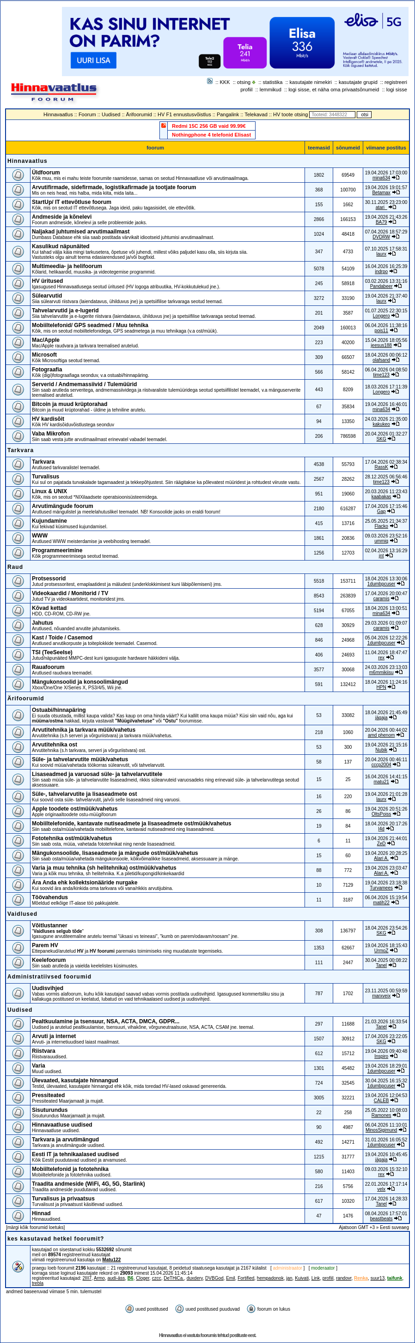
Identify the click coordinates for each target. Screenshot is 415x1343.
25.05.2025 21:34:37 (386, 521)
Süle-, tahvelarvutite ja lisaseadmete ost (84, 794)
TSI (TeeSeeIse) (52, 652)
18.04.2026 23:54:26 (386, 928)
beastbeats (381, 1218)
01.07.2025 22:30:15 (386, 310)
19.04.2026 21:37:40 (386, 295)
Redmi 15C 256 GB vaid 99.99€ (209, 126)
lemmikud (270, 89)
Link (315, 1278)
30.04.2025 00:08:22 (386, 960)
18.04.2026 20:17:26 (386, 823)
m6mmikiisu (381, 672)
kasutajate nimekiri (311, 82)
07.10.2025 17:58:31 (386, 248)
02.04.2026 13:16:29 (386, 550)
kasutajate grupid (358, 82)
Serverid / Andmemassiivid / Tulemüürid (84, 384)
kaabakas (381, 496)
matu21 (381, 781)
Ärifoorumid (139, 114)
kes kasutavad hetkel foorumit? (55, 1239)
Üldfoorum (46, 172)
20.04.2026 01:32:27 (386, 433)
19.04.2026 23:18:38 (386, 882)
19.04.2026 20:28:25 (386, 853)
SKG (381, 439)
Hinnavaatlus (58, 114)
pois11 (381, 330)
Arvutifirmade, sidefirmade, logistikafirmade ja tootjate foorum (114, 187)
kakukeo (381, 424)
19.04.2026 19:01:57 (386, 187)
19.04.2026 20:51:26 (386, 809)
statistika (273, 82)
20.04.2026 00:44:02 (386, 730)
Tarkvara (20, 450)
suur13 (378, 1278)
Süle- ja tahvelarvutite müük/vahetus (80, 759)
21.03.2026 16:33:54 (386, 1021)
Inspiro (381, 1056)
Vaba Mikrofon (51, 433)
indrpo (381, 271)
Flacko (381, 526)
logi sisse (396, 89)
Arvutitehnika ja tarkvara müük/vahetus (83, 730)
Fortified (246, 1278)
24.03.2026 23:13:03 (386, 667)
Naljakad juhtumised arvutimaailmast (80, 231)
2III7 (87, 1278)
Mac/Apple (46, 340)
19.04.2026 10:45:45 (386, 1154)
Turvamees (381, 887)
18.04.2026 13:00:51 (386, 608)
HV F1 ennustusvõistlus (184, 114)
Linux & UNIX (49, 491)
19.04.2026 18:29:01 (386, 1065)
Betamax (381, 192)
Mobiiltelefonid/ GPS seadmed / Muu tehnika (90, 325)
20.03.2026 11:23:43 (386, 491)
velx (381, 1189)
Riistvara (43, 1051)
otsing (243, 82)
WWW (40, 535)
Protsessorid (49, 578)
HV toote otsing (290, 114)
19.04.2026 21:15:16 (386, 744)
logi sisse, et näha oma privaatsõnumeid (333, 89)
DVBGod (214, 1278)
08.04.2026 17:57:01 (386, 1213)
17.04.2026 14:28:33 (386, 1198)
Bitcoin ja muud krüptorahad (69, 404)
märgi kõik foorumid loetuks (35, 1227)
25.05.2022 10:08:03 (386, 1110)
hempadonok (270, 1278)
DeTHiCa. (174, 1278)
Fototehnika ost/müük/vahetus (72, 838)
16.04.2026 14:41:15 (386, 776)
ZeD (381, 843)
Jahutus (42, 623)
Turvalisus (45, 476)
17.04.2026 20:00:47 (386, 593)
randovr (343, 1278)
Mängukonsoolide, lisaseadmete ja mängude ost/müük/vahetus (115, 853)
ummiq (381, 540)
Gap (381, 511)
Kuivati (302, 1278)
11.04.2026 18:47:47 (386, 652)
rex (381, 657)
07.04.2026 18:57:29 (386, 231)
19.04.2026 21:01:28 (386, 794)
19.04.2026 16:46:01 (386, 404)
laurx (381, 254)
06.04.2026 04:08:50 (386, 369)
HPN (381, 687)
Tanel (381, 965)
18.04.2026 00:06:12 (386, 355)
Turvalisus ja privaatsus (63, 1198)
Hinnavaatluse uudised (62, 1125)
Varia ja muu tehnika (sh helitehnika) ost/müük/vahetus (104, 868)
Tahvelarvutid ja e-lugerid (65, 310)
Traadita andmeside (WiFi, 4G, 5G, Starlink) (88, 1184)
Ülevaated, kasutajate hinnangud (75, 1080)
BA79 (381, 222)
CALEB (381, 1100)
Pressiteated (48, 1095)
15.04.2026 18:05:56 (386, 340)
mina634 (381, 177)
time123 (381, 374)
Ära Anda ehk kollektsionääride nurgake (84, 882)
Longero (381, 315)
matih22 (381, 902)
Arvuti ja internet (54, 1036)
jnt (381, 555)
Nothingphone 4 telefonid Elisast (211, 134)
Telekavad (256, 114)
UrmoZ (381, 950)
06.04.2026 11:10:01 (386, 1125)
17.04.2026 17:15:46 (386, 506)
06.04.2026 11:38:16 (386, 325)
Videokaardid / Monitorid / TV (70, 593)
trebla (37, 1283)
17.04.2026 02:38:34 (386, 462)
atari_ (381, 207)
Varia (38, 1065)
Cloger (142, 1278)
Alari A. (381, 858)
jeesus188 (381, 345)
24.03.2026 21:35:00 (386, 419)
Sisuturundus (49, 1110)
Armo (99, 1278)
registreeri (395, 82)
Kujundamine (49, 521)
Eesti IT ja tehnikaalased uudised (75, 1154)
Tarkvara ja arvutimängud (65, 1139)
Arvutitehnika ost (54, 744)
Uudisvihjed (47, 988)
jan (289, 1278)
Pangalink (228, 114)
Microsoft (44, 355)
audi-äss (116, 1278)
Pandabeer (381, 286)
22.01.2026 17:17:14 (386, 1184)
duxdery (195, 1278)
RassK (381, 467)
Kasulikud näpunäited (61, 246)
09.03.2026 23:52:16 (386, 535)
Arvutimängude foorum (62, 506)
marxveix (381, 995)
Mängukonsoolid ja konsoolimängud (80, 682)
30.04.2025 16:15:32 (386, 1080)
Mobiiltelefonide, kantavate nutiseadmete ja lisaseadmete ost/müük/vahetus (131, 823)
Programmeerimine (57, 550)
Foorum (87, 114)
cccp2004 (381, 764)
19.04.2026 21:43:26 (386, 217)
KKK (225, 82)
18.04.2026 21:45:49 (386, 712)
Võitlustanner (49, 925)
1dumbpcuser (381, 583)
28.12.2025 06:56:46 (386, 476)
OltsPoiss (381, 814)
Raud (15, 567)
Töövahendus (50, 897)
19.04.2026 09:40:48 (386, 1051)
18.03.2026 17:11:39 (386, 386)
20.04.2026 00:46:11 (386, 759)
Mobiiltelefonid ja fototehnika (70, 1169)
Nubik (381, 749)
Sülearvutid (47, 295)
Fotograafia (47, 369)
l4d (381, 828)
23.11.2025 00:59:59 (386, 990)
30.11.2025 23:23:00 (386, 202)
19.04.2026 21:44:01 (386, 838)
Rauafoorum (48, 667)
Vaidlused (22, 914)
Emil (230, 1278)
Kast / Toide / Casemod (62, 637)
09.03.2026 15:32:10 (386, 1169)
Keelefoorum (49, 960)
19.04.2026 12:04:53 (386, 1095)
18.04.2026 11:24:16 (386, 682)
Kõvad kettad (49, 608)
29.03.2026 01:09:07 (386, 623)
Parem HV (45, 945)
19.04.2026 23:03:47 (386, 868)
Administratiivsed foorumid (49, 976)
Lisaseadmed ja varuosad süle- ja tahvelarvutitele (97, 774)
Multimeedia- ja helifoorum (67, 266)
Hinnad (41, 1213)
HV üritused (47, 281)
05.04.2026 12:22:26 (386, 637)
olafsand (381, 360)
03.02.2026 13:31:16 (386, 281)
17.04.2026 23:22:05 (386, 1036)
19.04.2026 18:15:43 (386, 945)
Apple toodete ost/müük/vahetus (74, 809)
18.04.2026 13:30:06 (386, 578)
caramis (381, 598)
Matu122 (111, 1259)
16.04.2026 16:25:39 (386, 266)
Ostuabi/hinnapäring (59, 710)
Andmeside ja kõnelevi (62, 217)
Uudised (111, 114)
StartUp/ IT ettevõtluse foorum (71, 202)
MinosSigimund (381, 1130)
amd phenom (381, 735)
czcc (156, 1278)
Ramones (381, 1115)
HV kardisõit (48, 419)
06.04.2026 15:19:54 (386, 897)
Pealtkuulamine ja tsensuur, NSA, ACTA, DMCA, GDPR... (105, 1021)
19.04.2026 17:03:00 (386, 172)
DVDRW (381, 236)
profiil (246, 89)
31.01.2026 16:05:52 (386, 1139)
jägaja (381, 717)
